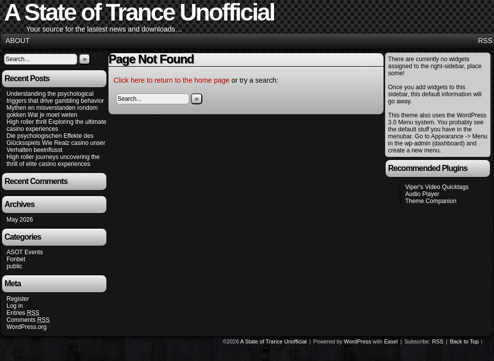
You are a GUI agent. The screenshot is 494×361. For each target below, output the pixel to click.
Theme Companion (430, 201)
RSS (485, 41)
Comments (28, 320)
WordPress (357, 341)
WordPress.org (27, 326)
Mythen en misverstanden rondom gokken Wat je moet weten (52, 111)
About (18, 41)
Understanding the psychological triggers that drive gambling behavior (55, 97)
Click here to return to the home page (171, 80)
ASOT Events (25, 252)
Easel (391, 341)
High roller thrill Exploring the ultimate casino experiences (56, 125)
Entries (23, 313)
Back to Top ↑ (466, 341)
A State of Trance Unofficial (273, 341)
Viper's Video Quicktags (437, 187)
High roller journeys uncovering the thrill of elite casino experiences (53, 160)
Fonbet (16, 259)
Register (18, 298)
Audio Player (422, 194)
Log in (15, 305)
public (14, 266)
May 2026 (20, 219)
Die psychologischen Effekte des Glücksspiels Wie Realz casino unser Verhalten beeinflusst (56, 142)
